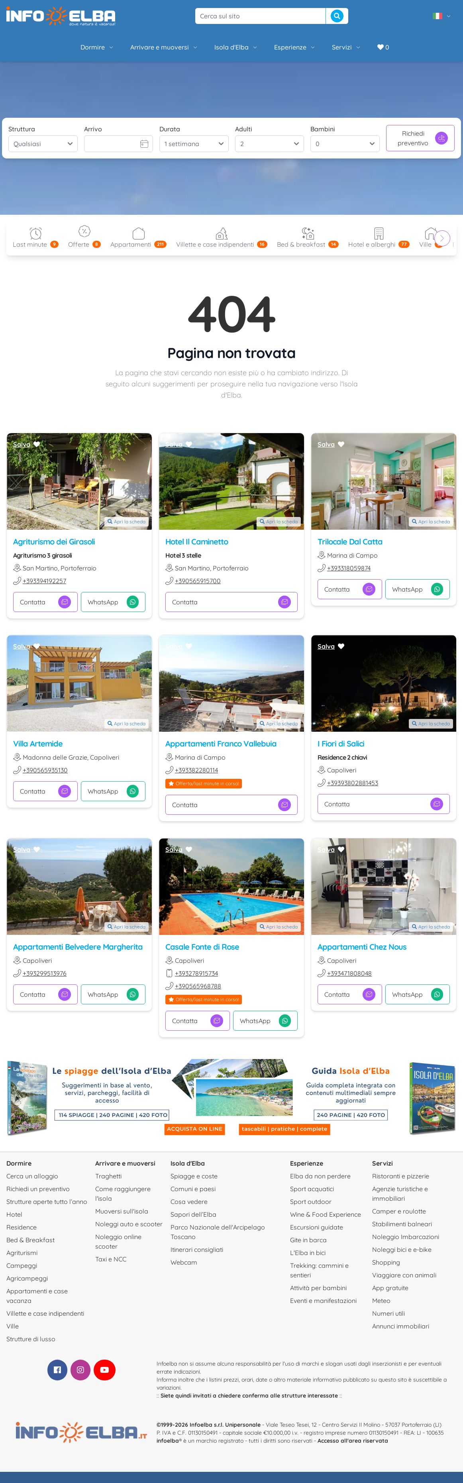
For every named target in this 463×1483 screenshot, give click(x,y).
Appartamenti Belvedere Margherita (78, 947)
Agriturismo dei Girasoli (54, 541)
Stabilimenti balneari (402, 1224)
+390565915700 (198, 581)
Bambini (322, 129)
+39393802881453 (352, 783)
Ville (12, 1326)
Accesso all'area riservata (353, 1440)
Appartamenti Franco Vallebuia (221, 744)
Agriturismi (21, 1253)
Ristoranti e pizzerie (400, 1176)
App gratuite (390, 1288)
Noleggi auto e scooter (129, 1224)
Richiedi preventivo (423, 138)
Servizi (346, 47)
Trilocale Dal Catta (350, 541)
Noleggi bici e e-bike (402, 1249)
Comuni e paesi (193, 1189)
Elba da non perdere (320, 1176)
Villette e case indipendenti (45, 1313)
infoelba (168, 1440)
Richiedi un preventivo (38, 1189)
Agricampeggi (27, 1278)
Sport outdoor (311, 1202)
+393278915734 (196, 973)
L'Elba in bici (308, 1253)
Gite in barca (308, 1240)
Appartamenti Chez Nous (362, 947)
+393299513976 (45, 973)
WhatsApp (113, 602)
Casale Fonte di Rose (202, 947)
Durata (169, 129)
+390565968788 (198, 986)
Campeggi (21, 1265)
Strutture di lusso (30, 1339)
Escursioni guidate (316, 1227)
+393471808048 (349, 973)
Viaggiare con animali (404, 1275)
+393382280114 (196, 770)
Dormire (97, 47)
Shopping (386, 1262)
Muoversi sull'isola (121, 1211)
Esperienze (295, 47)
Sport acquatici (312, 1189)
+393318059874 (349, 568)
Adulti (243, 129)
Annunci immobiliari (400, 1326)
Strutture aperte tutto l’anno (46, 1202)
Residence (21, 1227)
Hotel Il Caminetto (196, 541)
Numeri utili (388, 1313)
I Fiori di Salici (341, 744)
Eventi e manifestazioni (323, 1301)
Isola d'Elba (236, 47)
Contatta (45, 602)
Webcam (184, 1262)
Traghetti (108, 1176)
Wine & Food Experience (325, 1214)
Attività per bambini (318, 1288)
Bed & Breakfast (30, 1240)
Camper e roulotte (399, 1211)
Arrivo (93, 129)
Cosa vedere (189, 1202)
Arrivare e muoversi (164, 47)
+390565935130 (45, 770)
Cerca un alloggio (32, 1176)
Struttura (21, 129)
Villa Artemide (38, 744)
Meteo (381, 1301)
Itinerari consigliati (197, 1249)
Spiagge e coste (194, 1176)
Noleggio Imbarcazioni (405, 1237)
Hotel (14, 1214)
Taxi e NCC (110, 1259)
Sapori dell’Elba (193, 1214)
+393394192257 (44, 581)
